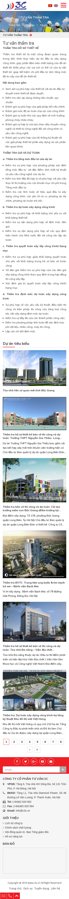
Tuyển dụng (41, 888)
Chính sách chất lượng (18, 827)
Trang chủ (14, 25)
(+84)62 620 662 (22, 801)
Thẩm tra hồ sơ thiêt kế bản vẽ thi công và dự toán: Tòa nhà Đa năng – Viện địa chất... (31, 647)
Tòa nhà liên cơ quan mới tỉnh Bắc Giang (28, 390)
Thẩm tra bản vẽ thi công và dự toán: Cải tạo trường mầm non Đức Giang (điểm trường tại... (32, 508)
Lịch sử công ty (14, 823)
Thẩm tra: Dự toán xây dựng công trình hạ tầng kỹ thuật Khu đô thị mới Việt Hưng (33, 717)
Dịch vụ (30, 25)
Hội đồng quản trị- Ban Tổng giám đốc (27, 832)
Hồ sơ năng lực (14, 836)
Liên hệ (55, 888)
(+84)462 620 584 (23, 806)
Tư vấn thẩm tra (17, 35)
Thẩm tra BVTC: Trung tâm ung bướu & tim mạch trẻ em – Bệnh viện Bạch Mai (34, 584)
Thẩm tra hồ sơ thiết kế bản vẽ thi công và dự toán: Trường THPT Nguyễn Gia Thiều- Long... (32, 436)
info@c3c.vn (23, 810)
